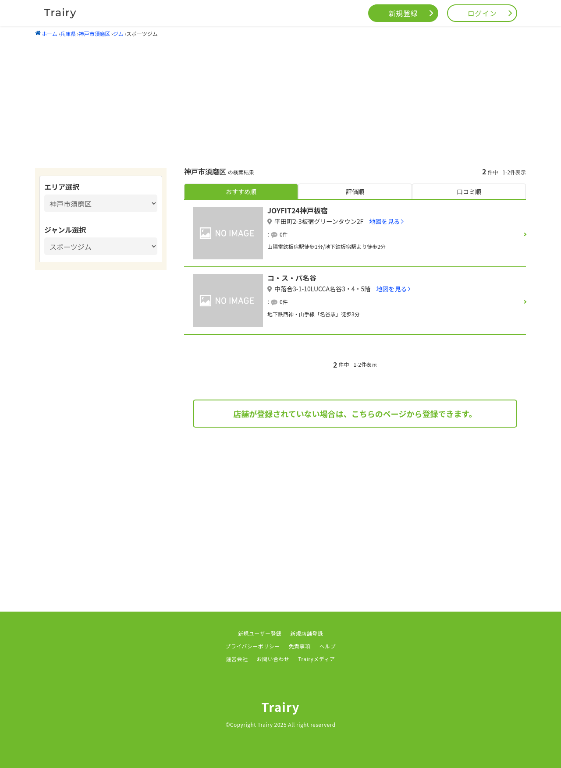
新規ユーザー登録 (260, 633)
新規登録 (403, 13)
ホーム (46, 33)
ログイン (482, 13)
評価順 (355, 191)
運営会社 (237, 658)
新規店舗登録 (306, 633)
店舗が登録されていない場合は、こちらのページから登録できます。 (354, 413)
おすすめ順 (241, 191)
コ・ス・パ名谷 (291, 278)
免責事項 (300, 646)
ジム (118, 33)
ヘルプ (328, 646)
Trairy (280, 706)
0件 (284, 234)
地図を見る (384, 221)
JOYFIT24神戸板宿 (297, 210)
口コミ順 (469, 191)
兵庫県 (68, 33)
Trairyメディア (316, 658)
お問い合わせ (272, 658)
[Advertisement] (280, 102)
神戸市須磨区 (94, 33)
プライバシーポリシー (252, 646)
